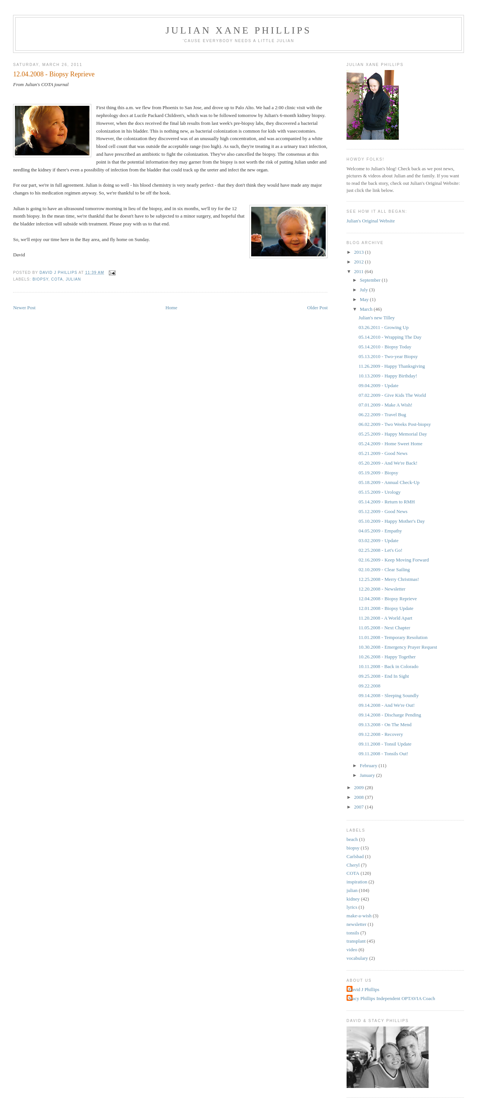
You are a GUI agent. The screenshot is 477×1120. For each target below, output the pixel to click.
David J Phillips (363, 989)
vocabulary (357, 958)
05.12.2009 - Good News (382, 511)
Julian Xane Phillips (238, 30)
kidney (353, 899)
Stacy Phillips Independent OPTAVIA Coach (391, 998)
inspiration (357, 882)
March (367, 309)
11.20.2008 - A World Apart (385, 618)
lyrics (352, 907)
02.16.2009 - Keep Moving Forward (393, 560)
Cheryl (353, 865)
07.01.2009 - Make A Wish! (385, 405)
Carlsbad (355, 856)
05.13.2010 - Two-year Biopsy (388, 356)
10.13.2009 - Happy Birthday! (387, 376)
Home (171, 307)
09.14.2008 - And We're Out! (386, 705)
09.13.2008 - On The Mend (384, 724)
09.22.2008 (369, 686)
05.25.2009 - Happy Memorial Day (392, 434)
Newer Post (24, 307)
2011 (359, 271)
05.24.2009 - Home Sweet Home (390, 443)
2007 (359, 807)
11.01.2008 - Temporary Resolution (392, 637)
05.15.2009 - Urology (379, 492)
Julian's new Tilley (376, 317)
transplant (356, 941)
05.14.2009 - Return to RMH (386, 501)
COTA (57, 279)
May (365, 299)
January (368, 775)
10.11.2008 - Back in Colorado (388, 666)
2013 (359, 252)
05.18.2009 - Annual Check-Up (389, 482)
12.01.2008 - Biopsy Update (385, 608)
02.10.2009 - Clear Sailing (384, 569)
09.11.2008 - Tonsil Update (384, 744)
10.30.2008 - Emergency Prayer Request (397, 647)
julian (73, 279)
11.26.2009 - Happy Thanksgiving (391, 366)
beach (352, 839)
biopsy (40, 279)
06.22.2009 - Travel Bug (382, 414)
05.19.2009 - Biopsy (378, 472)
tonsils (353, 933)
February (369, 765)
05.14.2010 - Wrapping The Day (389, 337)
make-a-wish (359, 915)
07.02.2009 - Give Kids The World (392, 395)
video (352, 949)
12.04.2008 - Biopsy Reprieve (387, 598)
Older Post (317, 307)
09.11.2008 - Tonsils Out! (383, 753)
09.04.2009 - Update (378, 385)
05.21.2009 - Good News (382, 453)
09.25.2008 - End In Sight (383, 676)
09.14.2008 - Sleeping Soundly (388, 695)
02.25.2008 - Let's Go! (380, 550)
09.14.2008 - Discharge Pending (389, 715)
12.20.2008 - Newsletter (381, 589)
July (364, 289)
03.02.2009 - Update (378, 540)
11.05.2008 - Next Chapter (384, 627)
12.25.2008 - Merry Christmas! (388, 579)
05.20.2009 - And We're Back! (387, 463)
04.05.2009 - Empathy (380, 531)
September (371, 280)
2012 (359, 262)
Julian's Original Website (371, 221)
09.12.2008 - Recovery (380, 734)
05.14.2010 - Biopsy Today (384, 346)
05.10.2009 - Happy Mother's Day (391, 521)
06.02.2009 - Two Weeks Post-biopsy (394, 424)
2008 (359, 797)
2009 (359, 787)
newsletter (356, 924)
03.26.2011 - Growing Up (383, 327)
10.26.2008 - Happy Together (387, 656)
